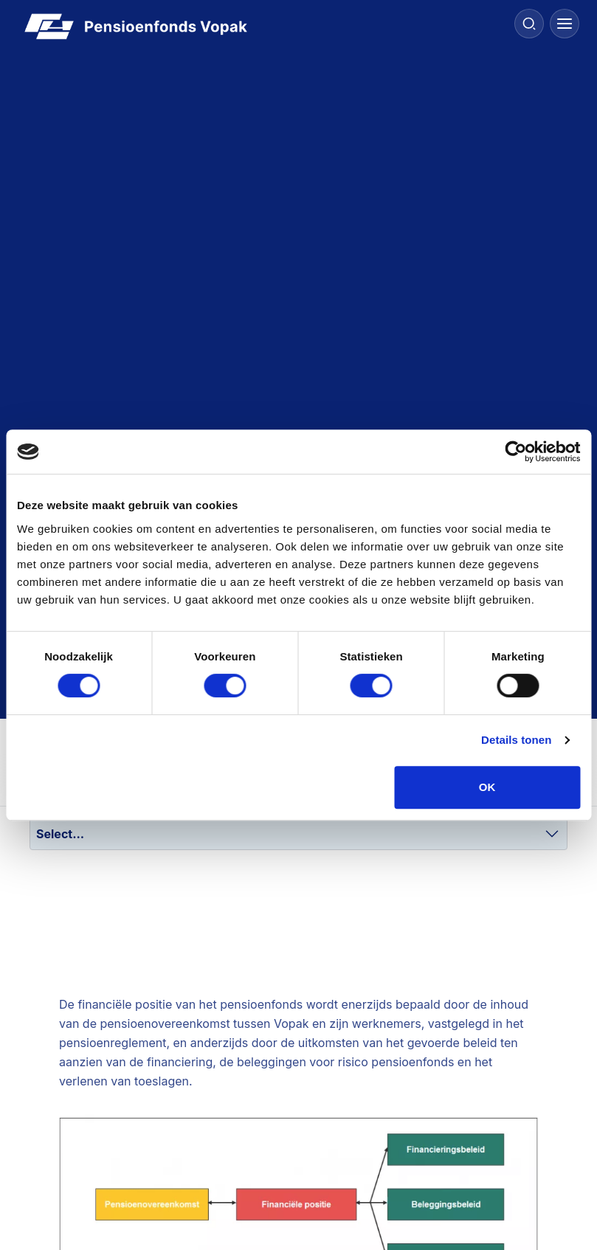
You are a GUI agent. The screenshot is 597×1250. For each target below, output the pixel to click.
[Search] (529, 23)
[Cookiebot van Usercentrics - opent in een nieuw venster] (515, 452)
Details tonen (516, 739)
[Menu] (564, 23)
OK (487, 787)
